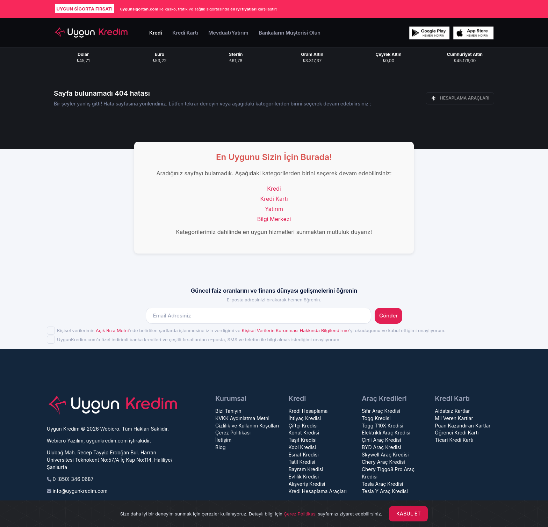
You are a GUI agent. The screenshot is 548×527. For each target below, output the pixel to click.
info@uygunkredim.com (80, 491)
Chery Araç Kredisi (383, 462)
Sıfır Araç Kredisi (381, 411)
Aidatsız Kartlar (452, 411)
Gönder (388, 316)
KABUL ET (408, 514)
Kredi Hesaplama (307, 411)
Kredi (274, 188)
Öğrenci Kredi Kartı (456, 432)
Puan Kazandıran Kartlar (462, 426)
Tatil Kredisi (301, 462)
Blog (220, 447)
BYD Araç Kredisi (381, 447)
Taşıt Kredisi (302, 440)
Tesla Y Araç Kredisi (385, 491)
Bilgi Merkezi (274, 218)
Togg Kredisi (376, 418)
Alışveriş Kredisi (306, 484)
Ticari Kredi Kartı (454, 440)
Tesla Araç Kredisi (382, 484)
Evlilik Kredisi (303, 477)
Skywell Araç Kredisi (385, 455)
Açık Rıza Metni (112, 330)
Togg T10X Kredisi (382, 426)
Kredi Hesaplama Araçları (317, 491)
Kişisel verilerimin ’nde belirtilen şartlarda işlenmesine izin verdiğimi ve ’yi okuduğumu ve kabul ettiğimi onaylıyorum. (251, 330)
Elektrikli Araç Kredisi (386, 432)
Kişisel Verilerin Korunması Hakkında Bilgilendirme (294, 330)
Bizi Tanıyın (228, 411)
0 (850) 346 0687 (73, 479)
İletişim (223, 440)
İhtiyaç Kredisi (304, 418)
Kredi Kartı (274, 198)
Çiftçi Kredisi (302, 426)
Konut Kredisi (303, 432)
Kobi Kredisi (302, 447)
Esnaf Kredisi (303, 455)
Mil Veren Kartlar (454, 418)
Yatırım (274, 208)
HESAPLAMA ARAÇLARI (460, 98)
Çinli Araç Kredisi (381, 440)
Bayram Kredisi (305, 469)
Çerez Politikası (233, 432)
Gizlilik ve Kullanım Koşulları (247, 426)
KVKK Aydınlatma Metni (242, 418)
